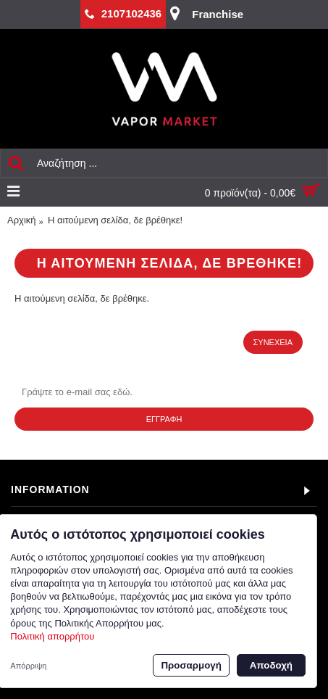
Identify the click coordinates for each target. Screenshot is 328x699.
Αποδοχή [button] (271, 665)
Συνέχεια (273, 342)
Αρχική (21, 220)
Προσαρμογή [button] (191, 665)
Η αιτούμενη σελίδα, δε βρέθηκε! (115, 220)
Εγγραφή (164, 419)
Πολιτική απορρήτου (52, 636)
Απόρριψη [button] (28, 665)
